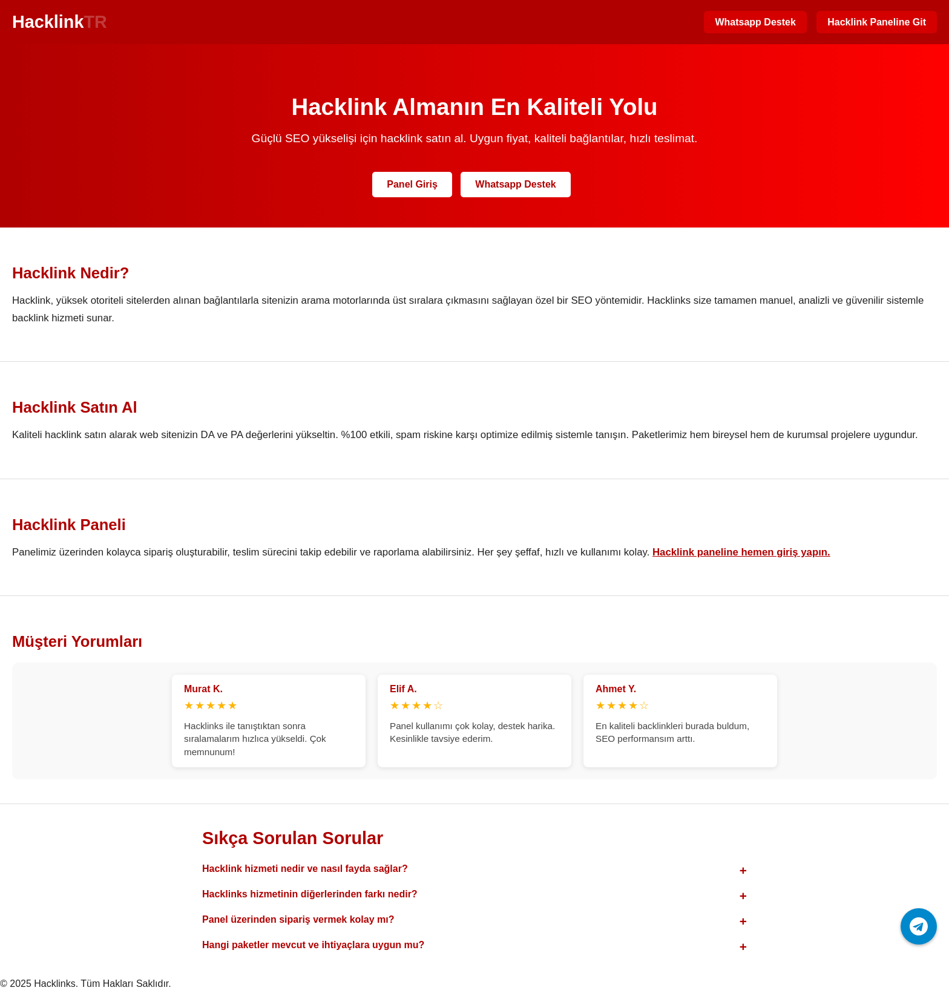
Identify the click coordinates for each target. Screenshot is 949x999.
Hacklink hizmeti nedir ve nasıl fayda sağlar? (305, 868)
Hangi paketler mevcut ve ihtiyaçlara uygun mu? (313, 945)
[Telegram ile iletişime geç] (919, 926)
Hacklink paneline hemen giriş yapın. (741, 552)
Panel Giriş (412, 184)
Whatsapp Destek (755, 22)
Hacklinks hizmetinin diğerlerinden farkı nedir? (310, 894)
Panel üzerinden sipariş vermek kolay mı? (298, 919)
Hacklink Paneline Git (876, 22)
